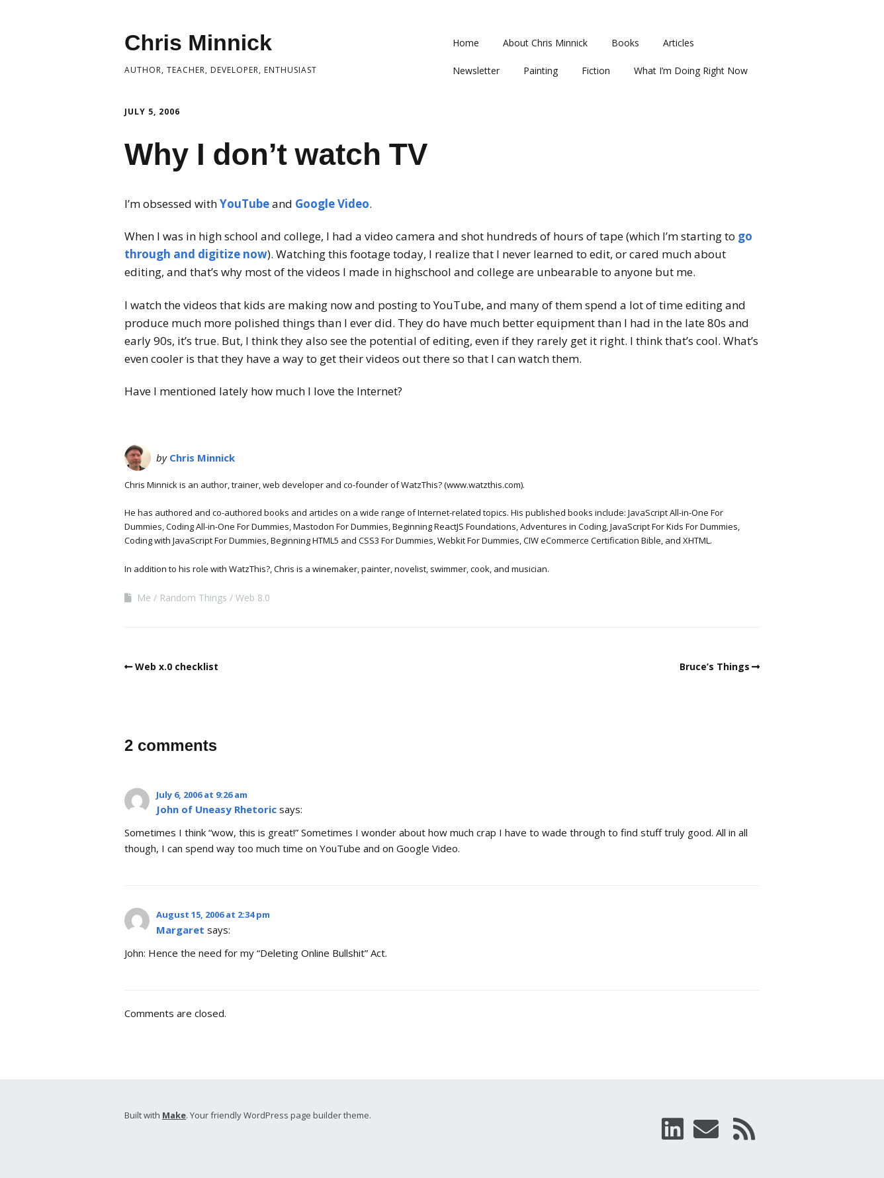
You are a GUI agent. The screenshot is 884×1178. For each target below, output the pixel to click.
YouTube (244, 203)
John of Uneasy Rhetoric (216, 809)
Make (174, 1115)
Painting (540, 70)
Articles (678, 42)
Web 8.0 (253, 597)
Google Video (332, 203)
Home (466, 42)
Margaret (180, 929)
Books (625, 42)
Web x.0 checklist (176, 666)
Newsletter (476, 70)
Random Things (193, 597)
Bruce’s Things (715, 666)
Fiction (596, 70)
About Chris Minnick (545, 42)
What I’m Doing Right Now (691, 70)
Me (144, 597)
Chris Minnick (198, 42)
